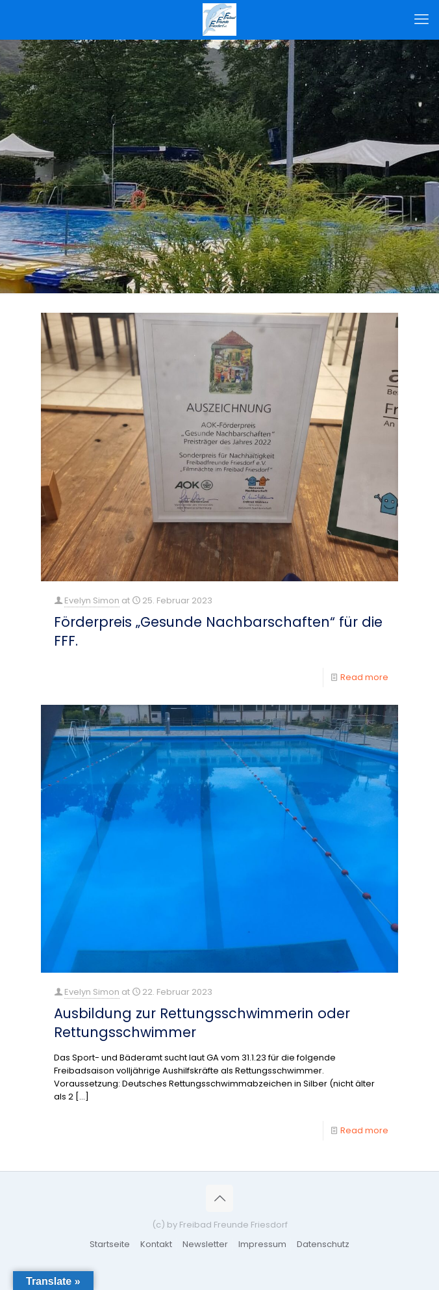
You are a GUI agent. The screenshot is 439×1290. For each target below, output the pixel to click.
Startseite (110, 1244)
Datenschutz (323, 1244)
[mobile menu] (421, 19)
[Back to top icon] (219, 1198)
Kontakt (156, 1244)
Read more (364, 677)
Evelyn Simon (91, 600)
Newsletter (205, 1244)
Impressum (262, 1244)
